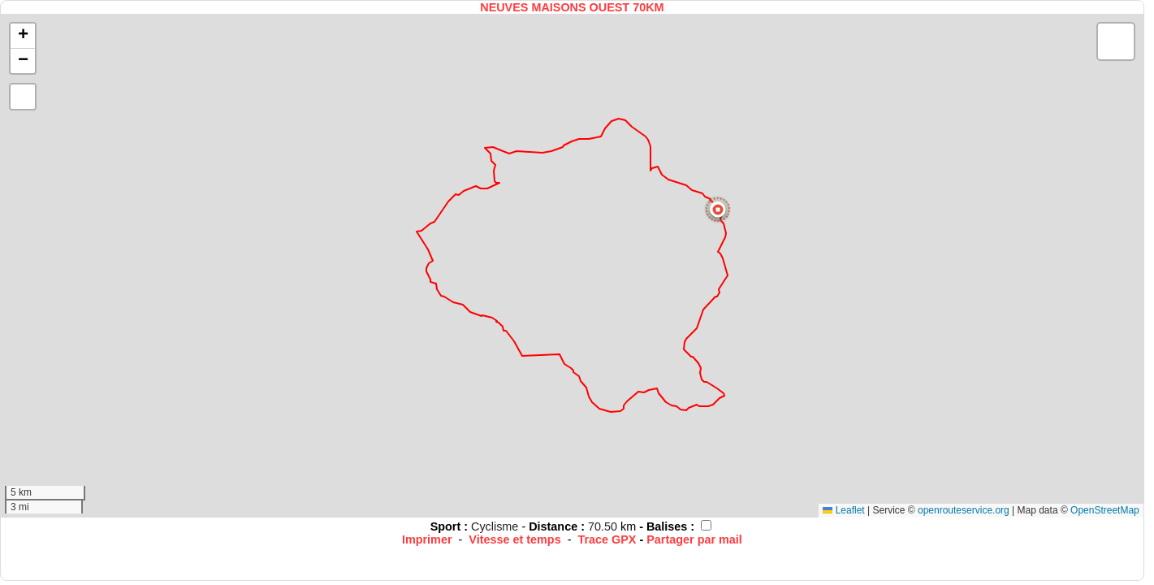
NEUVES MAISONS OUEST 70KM (571, 7)
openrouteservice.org (963, 510)
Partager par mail (694, 539)
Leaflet (843, 510)
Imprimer (427, 539)
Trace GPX (606, 539)
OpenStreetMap (1104, 510)
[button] (718, 209)
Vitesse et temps (514, 539)
